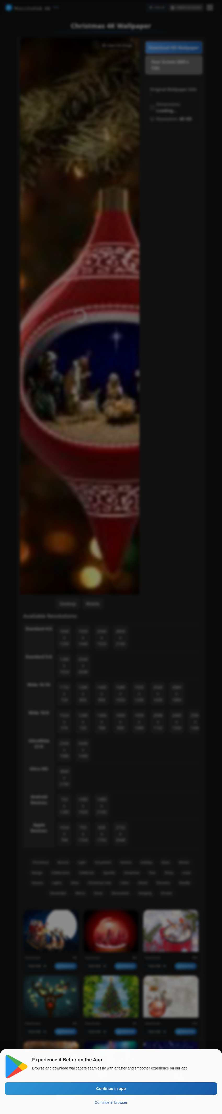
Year (152, 872)
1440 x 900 (102, 693)
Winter (184, 862)
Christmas (40, 862)
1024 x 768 (64, 834)
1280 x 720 (83, 721)
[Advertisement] (174, 157)
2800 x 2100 (120, 637)
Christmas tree (99, 882)
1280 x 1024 (64, 665)
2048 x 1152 (158, 721)
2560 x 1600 (158, 693)
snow (186, 872)
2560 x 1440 (195, 721)
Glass (165, 862)
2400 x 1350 (176, 721)
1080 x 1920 (83, 806)
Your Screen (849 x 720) (170, 65)
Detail (142, 882)
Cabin (124, 882)
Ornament (103, 862)
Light (82, 862)
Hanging (145, 893)
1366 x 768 (102, 721)
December (58, 893)
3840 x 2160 (64, 778)
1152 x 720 (64, 693)
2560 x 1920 (102, 637)
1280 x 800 (83, 693)
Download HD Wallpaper (174, 48)
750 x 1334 (83, 834)
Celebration (61, 872)
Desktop (68, 604)
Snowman (132, 872)
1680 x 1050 (120, 693)
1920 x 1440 (83, 637)
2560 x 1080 (64, 749)
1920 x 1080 (139, 721)
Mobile (92, 604)
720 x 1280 (64, 806)
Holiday (146, 862)
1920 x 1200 (139, 693)
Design (36, 872)
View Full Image (117, 45)
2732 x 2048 (120, 834)
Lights (57, 882)
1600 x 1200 (64, 637)
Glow (75, 882)
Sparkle (109, 872)
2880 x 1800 (176, 693)
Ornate (166, 893)
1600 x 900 (120, 721)
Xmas (98, 893)
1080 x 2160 (102, 806)
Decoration (120, 893)
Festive (126, 862)
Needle (184, 882)
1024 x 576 (64, 721)
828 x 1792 (102, 834)
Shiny (168, 872)
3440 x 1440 (83, 749)
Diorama (163, 882)
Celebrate (86, 872)
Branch (63, 862)
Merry (80, 893)
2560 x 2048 (83, 665)
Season (37, 882)
